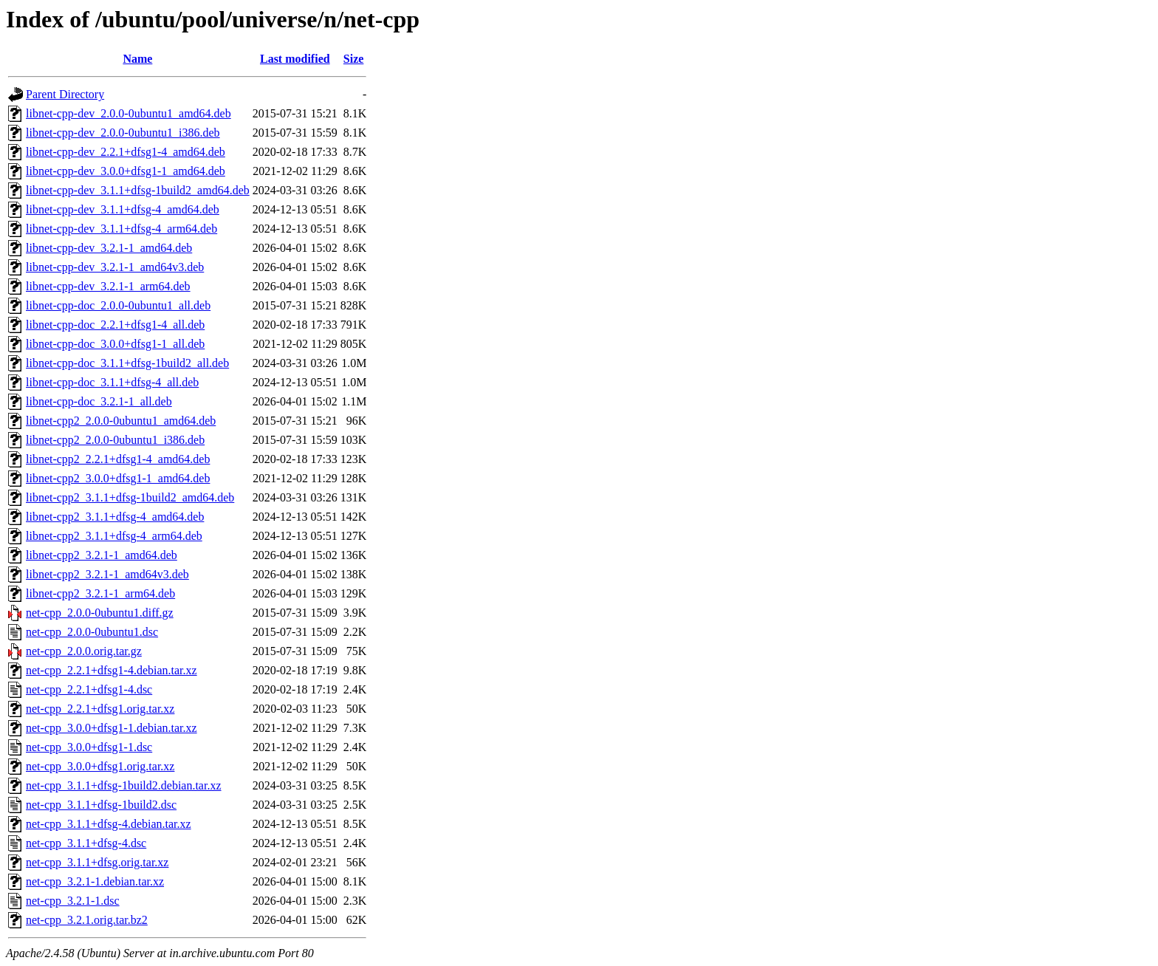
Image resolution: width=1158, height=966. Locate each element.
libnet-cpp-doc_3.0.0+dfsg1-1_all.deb (115, 344)
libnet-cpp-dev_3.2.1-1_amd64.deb (109, 248)
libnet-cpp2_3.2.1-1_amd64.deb (101, 555)
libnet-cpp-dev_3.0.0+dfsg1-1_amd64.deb (125, 171)
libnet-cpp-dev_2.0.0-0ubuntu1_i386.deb (123, 132)
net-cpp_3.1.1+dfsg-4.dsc (86, 843)
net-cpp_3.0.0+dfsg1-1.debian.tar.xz (111, 728)
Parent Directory (65, 94)
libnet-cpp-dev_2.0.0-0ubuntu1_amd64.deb (128, 113)
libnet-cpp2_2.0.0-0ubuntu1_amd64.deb (121, 420)
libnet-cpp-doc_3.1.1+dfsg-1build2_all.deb (127, 363)
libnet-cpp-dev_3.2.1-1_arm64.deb (108, 286)
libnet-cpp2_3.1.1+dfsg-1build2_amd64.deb (130, 497)
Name (137, 58)
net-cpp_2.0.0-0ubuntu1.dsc (92, 632)
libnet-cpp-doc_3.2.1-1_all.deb (99, 401)
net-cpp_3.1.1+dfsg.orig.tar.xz (97, 862)
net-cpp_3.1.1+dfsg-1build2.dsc (101, 804)
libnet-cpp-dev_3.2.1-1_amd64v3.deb (115, 267)
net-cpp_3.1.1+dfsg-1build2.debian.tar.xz (124, 785)
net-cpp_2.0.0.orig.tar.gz (84, 651)
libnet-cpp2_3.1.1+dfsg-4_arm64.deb (114, 536)
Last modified (295, 58)
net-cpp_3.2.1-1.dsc (73, 900)
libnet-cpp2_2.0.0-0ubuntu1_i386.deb (115, 440)
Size (353, 58)
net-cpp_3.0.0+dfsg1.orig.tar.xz (100, 766)
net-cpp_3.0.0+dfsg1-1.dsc (89, 747)
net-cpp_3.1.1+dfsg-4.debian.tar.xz (108, 824)
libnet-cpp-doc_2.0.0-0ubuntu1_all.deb (118, 305)
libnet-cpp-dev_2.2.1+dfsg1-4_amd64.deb (125, 151)
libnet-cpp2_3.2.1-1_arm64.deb (100, 593)
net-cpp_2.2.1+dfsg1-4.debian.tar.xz (111, 670)
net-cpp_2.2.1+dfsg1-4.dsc (89, 689)
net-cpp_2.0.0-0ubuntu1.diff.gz (100, 612)
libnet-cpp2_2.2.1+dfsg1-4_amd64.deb (118, 459)
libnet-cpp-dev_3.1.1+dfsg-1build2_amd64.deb (138, 190)
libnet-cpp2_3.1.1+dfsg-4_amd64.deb (115, 516)
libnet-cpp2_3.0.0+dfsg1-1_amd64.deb (118, 478)
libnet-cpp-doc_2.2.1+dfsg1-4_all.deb (115, 324)
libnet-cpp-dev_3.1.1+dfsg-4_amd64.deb (122, 209)
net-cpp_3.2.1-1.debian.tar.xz (95, 881)
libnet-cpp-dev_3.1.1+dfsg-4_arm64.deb (121, 228)
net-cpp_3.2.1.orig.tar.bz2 (87, 920)
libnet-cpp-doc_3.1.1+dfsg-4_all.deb (112, 382)
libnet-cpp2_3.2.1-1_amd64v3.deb (107, 574)
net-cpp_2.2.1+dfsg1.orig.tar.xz (100, 708)
